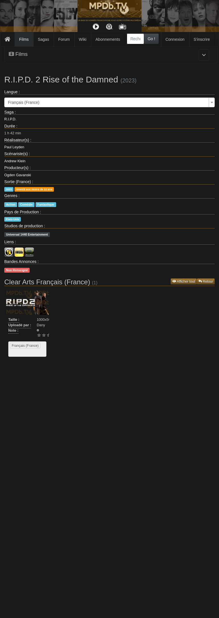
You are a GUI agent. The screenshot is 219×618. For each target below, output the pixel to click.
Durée (9, 126)
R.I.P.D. (10, 119)
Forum (63, 39)
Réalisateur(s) (16, 140)
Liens (9, 242)
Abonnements (107, 39)
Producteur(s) (16, 167)
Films (23, 39)
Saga (9, 112)
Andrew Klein (14, 161)
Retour (205, 281)
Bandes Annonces (20, 261)
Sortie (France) (17, 181)
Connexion (175, 39)
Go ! (151, 39)
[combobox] (135, 38)
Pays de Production (21, 212)
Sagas (43, 39)
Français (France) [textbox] (23, 102)
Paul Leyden (14, 147)
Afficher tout (183, 281)
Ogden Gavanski (17, 175)
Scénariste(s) (16, 153)
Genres (10, 195)
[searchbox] (17, 352)
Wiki (82, 39)
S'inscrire (202, 39)
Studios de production (23, 226)
